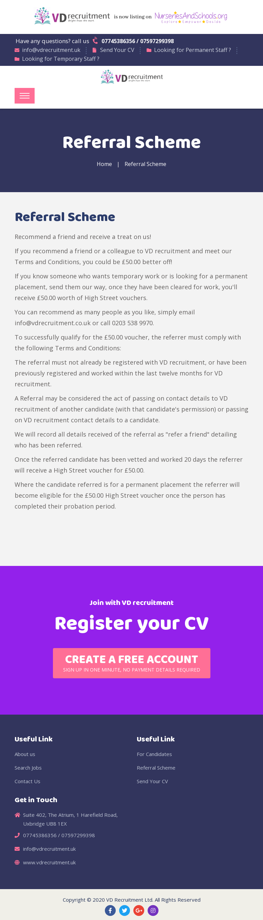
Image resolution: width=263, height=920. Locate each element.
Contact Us (27, 781)
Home (104, 164)
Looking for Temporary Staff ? (60, 58)
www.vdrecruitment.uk (49, 862)
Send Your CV (117, 50)
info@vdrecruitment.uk (51, 50)
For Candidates (154, 754)
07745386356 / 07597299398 (133, 41)
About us (25, 754)
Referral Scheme (145, 164)
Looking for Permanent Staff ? (192, 50)
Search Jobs (28, 767)
